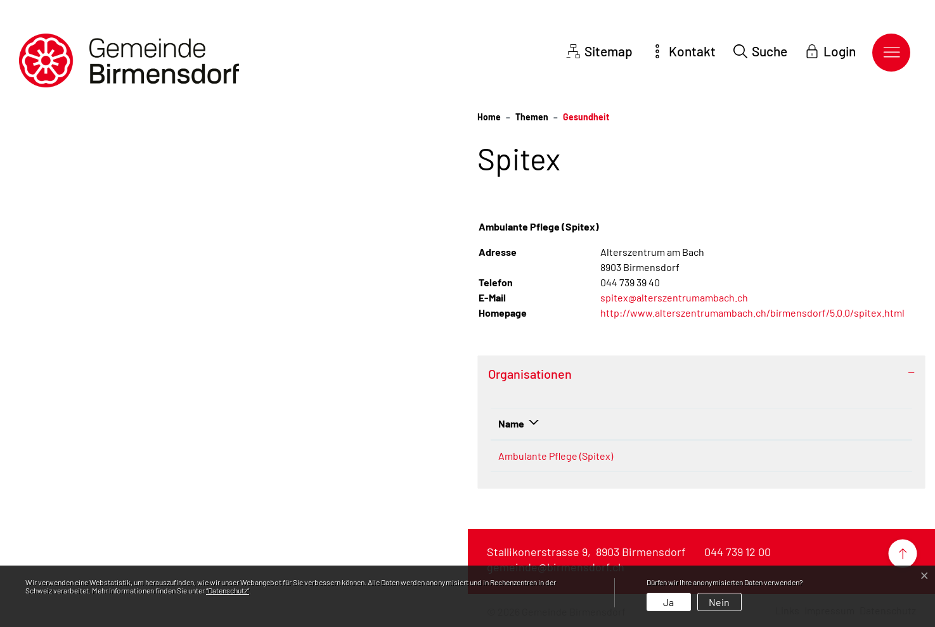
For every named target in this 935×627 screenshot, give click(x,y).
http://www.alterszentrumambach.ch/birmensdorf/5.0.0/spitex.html (758, 313)
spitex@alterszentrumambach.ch (674, 297)
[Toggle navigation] (891, 52)
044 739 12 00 (737, 552)
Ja (668, 602)
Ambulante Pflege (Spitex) (555, 456)
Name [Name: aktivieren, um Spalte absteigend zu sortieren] (511, 423)
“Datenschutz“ (227, 590)
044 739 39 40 (676, 456)
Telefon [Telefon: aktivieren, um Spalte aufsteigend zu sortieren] (664, 423)
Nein (719, 602)
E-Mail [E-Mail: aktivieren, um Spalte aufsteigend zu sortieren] (746, 423)
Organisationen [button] (530, 373)
